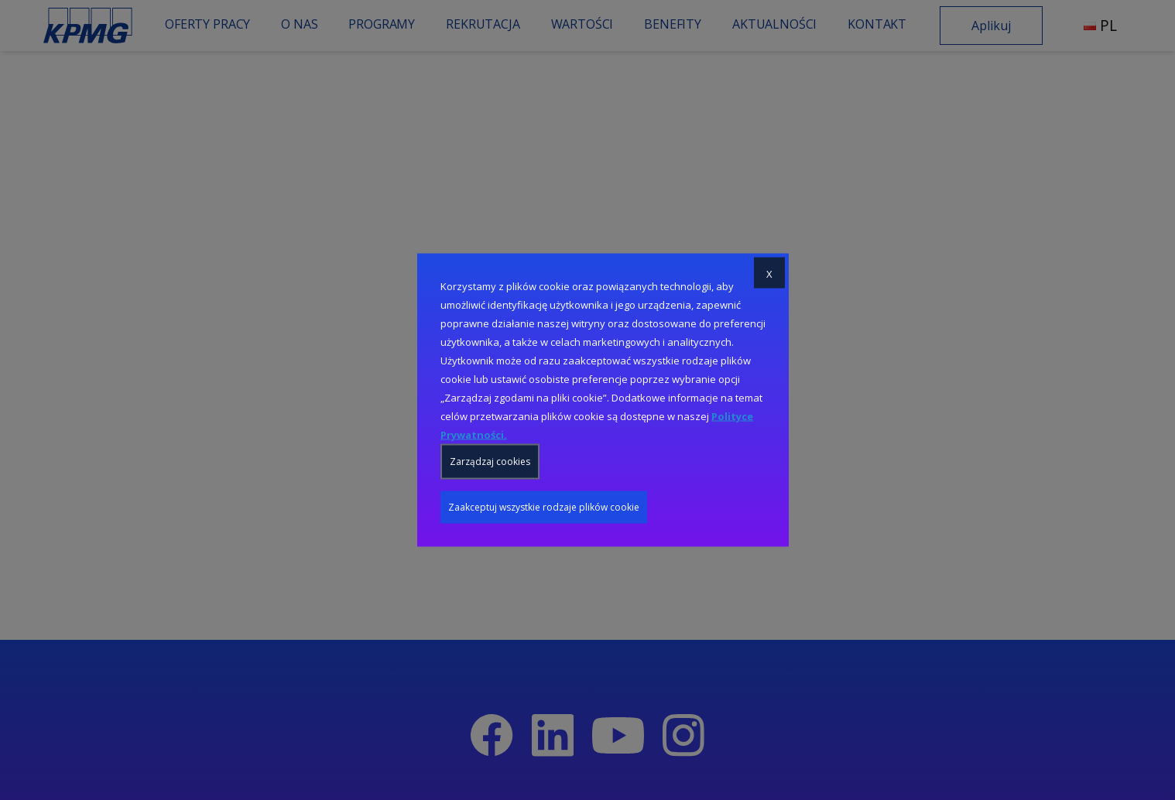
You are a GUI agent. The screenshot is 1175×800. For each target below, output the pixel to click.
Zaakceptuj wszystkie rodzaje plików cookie (543, 507)
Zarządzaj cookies (490, 461)
